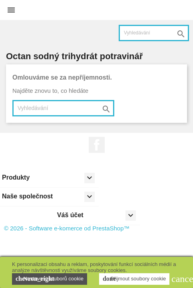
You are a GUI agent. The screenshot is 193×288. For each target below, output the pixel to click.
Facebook (97, 145)
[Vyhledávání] (154, 33)
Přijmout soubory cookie (134, 278)
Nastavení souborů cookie (50, 278)
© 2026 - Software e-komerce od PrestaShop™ (67, 228)
